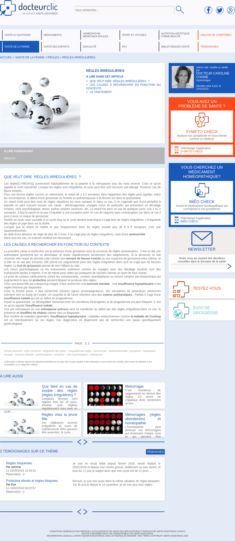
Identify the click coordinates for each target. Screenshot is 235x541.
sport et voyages (134, 35)
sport (124, 273)
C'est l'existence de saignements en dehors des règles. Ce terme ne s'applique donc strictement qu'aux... (124, 395)
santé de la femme (17, 46)
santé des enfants (56, 46)
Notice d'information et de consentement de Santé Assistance (117, 534)
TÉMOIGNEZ (155, 451)
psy (124, 46)
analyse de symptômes (215, 35)
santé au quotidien (18, 35)
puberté (83, 183)
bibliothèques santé (175, 46)
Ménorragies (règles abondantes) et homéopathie (143, 419)
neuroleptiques (100, 276)
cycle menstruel (27, 187)
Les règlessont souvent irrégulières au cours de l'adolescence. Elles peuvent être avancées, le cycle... (40, 423)
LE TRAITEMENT (101, 92)
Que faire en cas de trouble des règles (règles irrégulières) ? (59, 390)
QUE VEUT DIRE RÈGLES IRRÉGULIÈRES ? (119, 81)
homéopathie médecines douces (95, 35)
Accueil (6, 57)
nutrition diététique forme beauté (175, 35)
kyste (29, 294)
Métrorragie (134, 386)
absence (27, 234)
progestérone (64, 298)
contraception (129, 212)
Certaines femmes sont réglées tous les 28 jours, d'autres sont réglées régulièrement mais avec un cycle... (40, 396)
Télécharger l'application (202, 150)
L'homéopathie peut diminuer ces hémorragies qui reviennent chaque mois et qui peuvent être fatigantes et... (124, 425)
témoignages (209, 46)
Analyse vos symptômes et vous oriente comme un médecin (202, 126)
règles (53, 57)
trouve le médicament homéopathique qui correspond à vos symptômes (202, 197)
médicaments (53, 35)
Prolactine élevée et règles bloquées (32, 480)
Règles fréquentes (19, 463)
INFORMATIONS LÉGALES (59, 536)
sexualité (89, 46)
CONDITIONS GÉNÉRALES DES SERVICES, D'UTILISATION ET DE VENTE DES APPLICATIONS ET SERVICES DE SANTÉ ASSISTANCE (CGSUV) (117, 531)
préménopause (86, 198)
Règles (9, 158)
